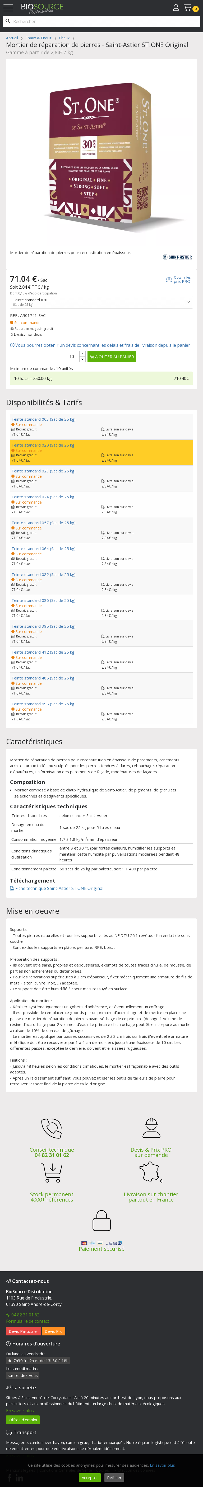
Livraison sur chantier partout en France (151, 1197)
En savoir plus (20, 1411)
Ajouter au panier (112, 356)
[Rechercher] (101, 21)
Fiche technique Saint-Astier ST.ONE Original (56, 888)
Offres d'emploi (23, 1419)
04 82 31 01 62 (52, 1154)
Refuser (114, 1477)
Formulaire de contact (27, 1321)
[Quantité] (73, 356)
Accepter (90, 1477)
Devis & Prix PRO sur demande (151, 1152)
